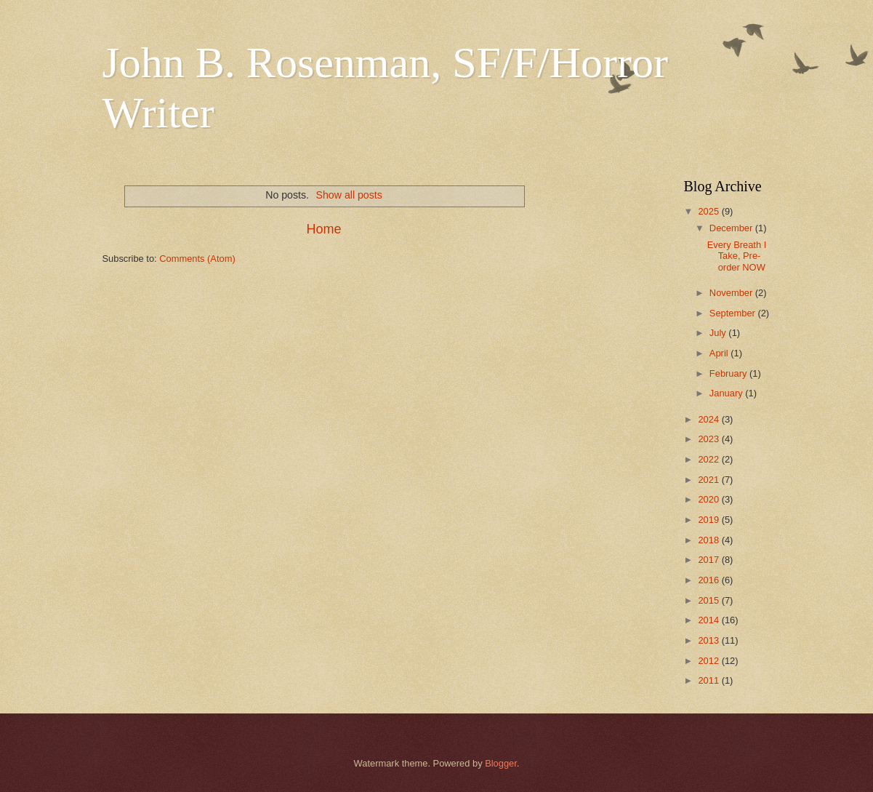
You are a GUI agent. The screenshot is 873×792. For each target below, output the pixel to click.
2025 (709, 211)
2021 (709, 479)
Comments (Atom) (197, 258)
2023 (709, 438)
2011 (709, 680)
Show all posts (349, 195)
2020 (709, 499)
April (720, 353)
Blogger (501, 763)
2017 (709, 559)
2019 (709, 519)
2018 (709, 540)
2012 (709, 660)
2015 (709, 600)
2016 (709, 580)
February (729, 373)
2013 (709, 640)
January (727, 393)
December (732, 228)
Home (323, 229)
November (732, 292)
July (718, 332)
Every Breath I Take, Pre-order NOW (737, 256)
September (733, 313)
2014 (709, 620)
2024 (709, 419)
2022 (709, 459)
